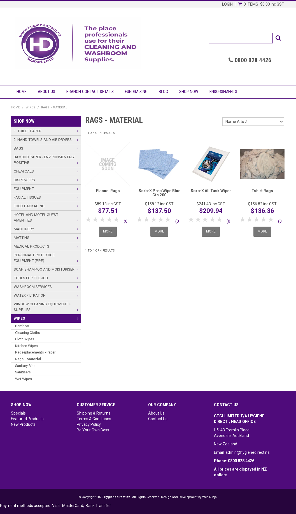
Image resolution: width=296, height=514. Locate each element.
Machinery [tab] (24, 229)
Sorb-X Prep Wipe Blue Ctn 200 (159, 193)
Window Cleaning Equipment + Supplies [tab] (42, 307)
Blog (163, 91)
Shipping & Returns (93, 413)
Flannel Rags (108, 191)
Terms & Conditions (94, 419)
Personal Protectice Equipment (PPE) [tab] (34, 258)
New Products (23, 424)
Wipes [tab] (19, 318)
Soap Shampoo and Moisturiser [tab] (44, 269)
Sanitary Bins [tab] (25, 366)
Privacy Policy (89, 424)
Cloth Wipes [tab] (24, 339)
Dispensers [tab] (24, 180)
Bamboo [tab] (22, 326)
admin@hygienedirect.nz (247, 452)
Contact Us (157, 419)
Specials (18, 413)
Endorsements (223, 91)
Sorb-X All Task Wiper (211, 191)
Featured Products (27, 419)
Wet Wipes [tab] (23, 379)
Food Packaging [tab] (29, 206)
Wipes (30, 107)
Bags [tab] (18, 148)
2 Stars (95, 219)
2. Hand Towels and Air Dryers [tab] (43, 140)
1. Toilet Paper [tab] (27, 131)
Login (227, 4)
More (108, 231)
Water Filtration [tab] (30, 295)
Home (22, 91)
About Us (46, 91)
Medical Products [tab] (31, 246)
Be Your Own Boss (93, 430)
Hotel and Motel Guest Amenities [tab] (36, 217)
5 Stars (116, 219)
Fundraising (136, 91)
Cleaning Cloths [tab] (27, 333)
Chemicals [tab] (24, 171)
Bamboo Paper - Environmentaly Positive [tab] (44, 160)
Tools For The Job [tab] (31, 278)
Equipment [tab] (24, 189)
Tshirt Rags (262, 191)
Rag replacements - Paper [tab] (35, 352)
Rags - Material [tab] (28, 359)
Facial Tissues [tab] (27, 197)
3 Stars (102, 219)
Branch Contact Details (90, 91)
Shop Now (188, 91)
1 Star (88, 219)
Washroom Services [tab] (33, 287)
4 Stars (109, 219)
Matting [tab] (21, 238)
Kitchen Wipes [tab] (26, 346)
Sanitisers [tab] (23, 372)
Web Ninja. (210, 497)
